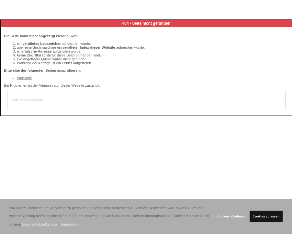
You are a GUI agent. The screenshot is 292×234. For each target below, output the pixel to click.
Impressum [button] (70, 224)
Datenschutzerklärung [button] (39, 224)
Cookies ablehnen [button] (231, 216)
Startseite (24, 78)
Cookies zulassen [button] (266, 216)
